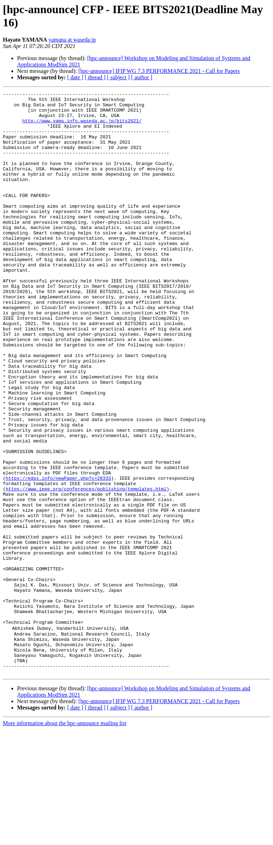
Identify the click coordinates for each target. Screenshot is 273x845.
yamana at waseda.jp (72, 40)
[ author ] (141, 77)
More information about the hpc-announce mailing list (64, 839)
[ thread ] (95, 77)
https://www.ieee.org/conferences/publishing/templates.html (86, 568)
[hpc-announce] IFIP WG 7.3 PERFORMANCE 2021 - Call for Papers (159, 71)
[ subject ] (118, 77)
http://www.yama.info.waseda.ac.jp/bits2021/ (81, 127)
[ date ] (75, 77)
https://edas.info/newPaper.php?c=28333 (58, 556)
